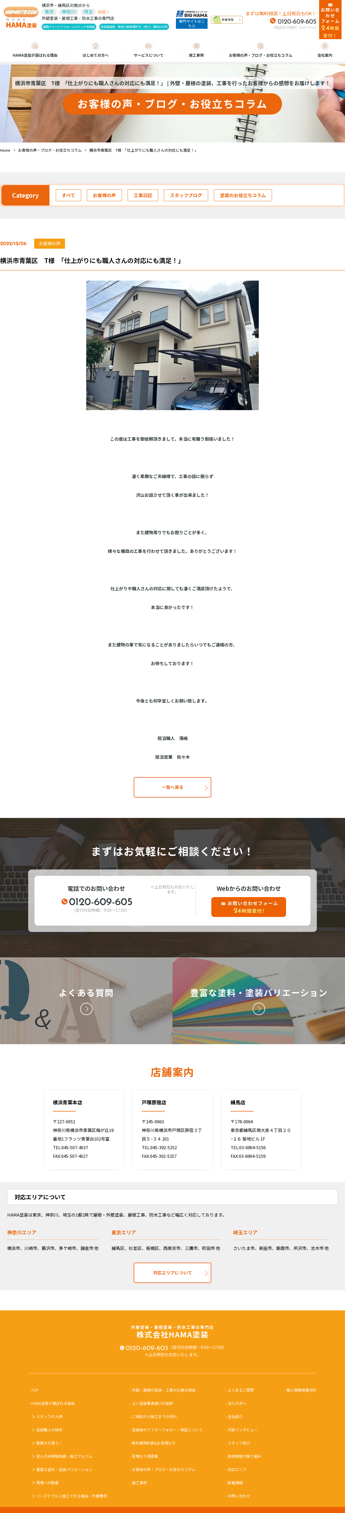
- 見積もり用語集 (144, 1456)
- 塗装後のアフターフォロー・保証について (166, 1429)
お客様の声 (104, 195)
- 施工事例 (138, 1482)
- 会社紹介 (234, 1416)
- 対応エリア (235, 1469)
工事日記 (143, 195)
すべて (68, 195)
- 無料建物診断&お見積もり (153, 1443)
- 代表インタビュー (241, 1429)
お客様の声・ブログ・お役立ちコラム (260, 50)
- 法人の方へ (235, 1403)
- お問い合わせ (237, 1496)
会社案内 (324, 50)
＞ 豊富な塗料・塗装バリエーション (62, 1469)
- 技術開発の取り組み (243, 1456)
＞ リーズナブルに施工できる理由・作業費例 (69, 1496)
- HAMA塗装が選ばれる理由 (53, 1403)
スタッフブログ (186, 195)
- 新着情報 (234, 1482)
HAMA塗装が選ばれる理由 (35, 50)
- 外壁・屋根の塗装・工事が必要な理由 (162, 1390)
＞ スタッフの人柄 (47, 1416)
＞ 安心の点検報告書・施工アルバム (62, 1456)
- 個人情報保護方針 (300, 1390)
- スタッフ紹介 (237, 1443)
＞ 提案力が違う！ (47, 1443)
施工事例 (196, 50)
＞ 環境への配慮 (45, 1482)
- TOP (35, 1390)
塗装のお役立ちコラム (243, 195)
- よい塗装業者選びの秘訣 (151, 1403)
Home (5, 150)
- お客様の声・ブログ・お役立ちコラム (162, 1469)
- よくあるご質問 (239, 1390)
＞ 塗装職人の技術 (47, 1429)
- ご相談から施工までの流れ (153, 1416)
